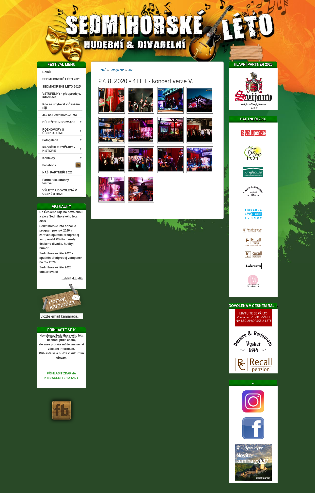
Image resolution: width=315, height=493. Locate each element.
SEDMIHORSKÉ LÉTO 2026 (61, 79)
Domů (46, 72)
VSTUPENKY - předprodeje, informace (61, 95)
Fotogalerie (50, 140)
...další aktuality (72, 278)
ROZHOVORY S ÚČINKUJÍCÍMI (53, 131)
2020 (131, 70)
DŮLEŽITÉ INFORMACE (59, 122)
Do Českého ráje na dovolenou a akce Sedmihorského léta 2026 (60, 216)
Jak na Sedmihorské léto (59, 115)
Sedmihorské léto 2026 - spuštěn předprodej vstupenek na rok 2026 (60, 258)
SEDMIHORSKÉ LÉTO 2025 (61, 86)
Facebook (49, 165)
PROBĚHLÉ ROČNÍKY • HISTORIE (58, 149)
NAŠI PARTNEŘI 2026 (57, 172)
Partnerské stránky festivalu (55, 181)
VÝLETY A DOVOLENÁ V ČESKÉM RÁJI (59, 192)
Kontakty (48, 158)
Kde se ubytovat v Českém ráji (61, 106)
